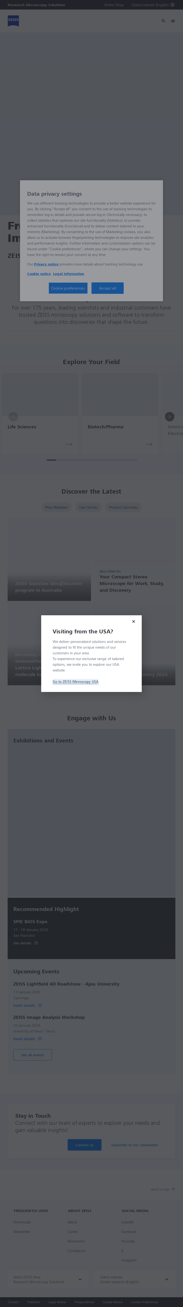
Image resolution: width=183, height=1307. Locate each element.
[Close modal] (133, 621)
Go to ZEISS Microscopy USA (75, 681)
